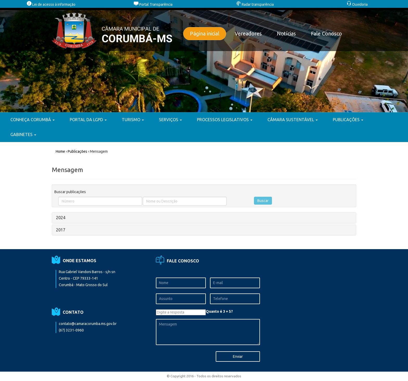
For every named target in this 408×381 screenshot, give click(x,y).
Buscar (263, 201)
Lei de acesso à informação (51, 4)
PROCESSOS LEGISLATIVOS (224, 119)
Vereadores (248, 33)
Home (60, 151)
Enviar (238, 356)
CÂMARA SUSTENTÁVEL (292, 119)
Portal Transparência (153, 4)
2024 (60, 217)
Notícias (286, 33)
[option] (204, 60)
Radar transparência (255, 4)
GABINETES (23, 134)
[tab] (204, 218)
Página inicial (204, 33)
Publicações (77, 151)
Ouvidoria (357, 4)
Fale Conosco (326, 33)
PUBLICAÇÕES (348, 119)
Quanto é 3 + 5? (219, 311)
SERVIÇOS (170, 119)
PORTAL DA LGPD (88, 119)
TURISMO (133, 119)
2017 (60, 230)
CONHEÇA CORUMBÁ (32, 119)
